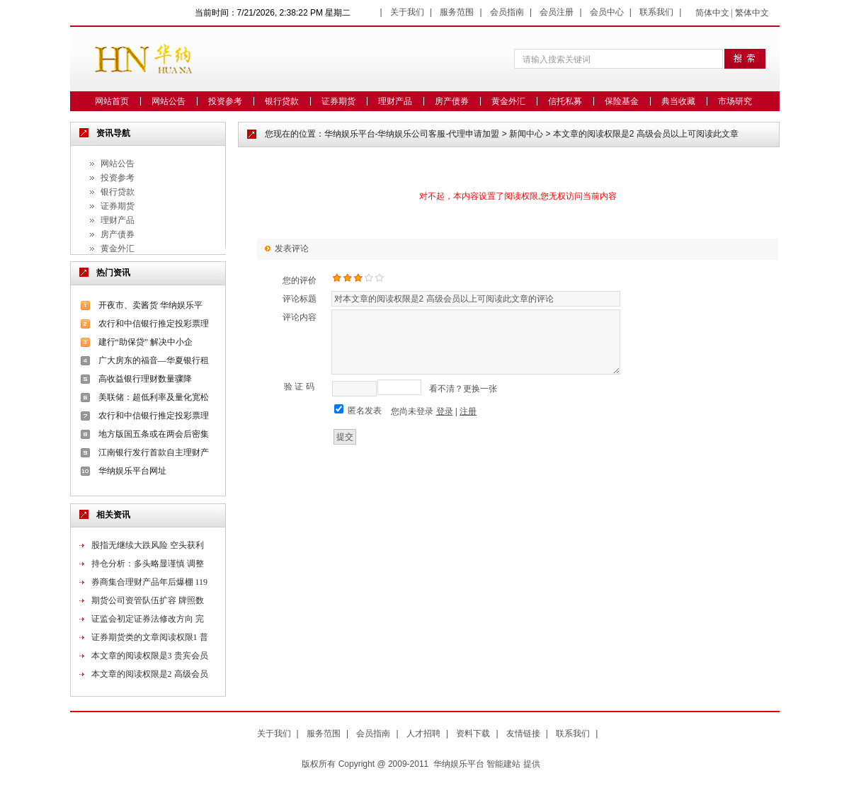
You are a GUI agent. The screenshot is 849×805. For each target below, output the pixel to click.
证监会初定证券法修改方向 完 (147, 619)
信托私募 (565, 101)
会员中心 (607, 12)
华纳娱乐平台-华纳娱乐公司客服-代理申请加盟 (412, 134)
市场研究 (735, 101)
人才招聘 (423, 733)
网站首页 (112, 101)
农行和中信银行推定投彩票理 (153, 324)
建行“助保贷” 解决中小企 (145, 342)
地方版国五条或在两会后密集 (153, 434)
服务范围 (457, 12)
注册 (468, 411)
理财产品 (395, 101)
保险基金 (622, 101)
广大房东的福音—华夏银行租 (153, 360)
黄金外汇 (508, 101)
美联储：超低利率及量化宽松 (153, 397)
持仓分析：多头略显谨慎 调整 (147, 564)
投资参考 (225, 101)
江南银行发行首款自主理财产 (153, 452)
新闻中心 (526, 134)
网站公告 (169, 101)
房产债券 (452, 101)
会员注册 (557, 12)
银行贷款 (282, 101)
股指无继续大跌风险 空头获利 (147, 545)
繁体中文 (752, 13)
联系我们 (656, 12)
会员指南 (507, 12)
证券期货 (338, 101)
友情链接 (523, 733)
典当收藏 (678, 101)
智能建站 (503, 764)
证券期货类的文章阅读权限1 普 (149, 637)
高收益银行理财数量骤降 (145, 379)
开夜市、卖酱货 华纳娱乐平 (150, 305)
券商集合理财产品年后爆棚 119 (149, 582)
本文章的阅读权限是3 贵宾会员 (149, 656)
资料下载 (473, 733)
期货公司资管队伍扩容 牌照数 (147, 600)
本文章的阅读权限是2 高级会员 (149, 674)
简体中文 (712, 13)
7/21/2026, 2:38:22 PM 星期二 (294, 13)
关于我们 (407, 12)
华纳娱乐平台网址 (132, 471)
